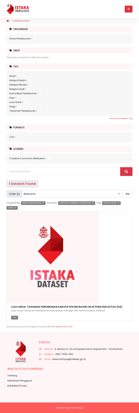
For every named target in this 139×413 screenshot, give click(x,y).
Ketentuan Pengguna (19, 380)
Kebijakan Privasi (17, 385)
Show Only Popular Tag (120, 118)
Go (128, 194)
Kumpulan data (21, 20)
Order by (14, 194)
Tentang (12, 375)
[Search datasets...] (63, 171)
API (49, 326)
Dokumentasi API (64, 326)
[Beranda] (8, 20)
